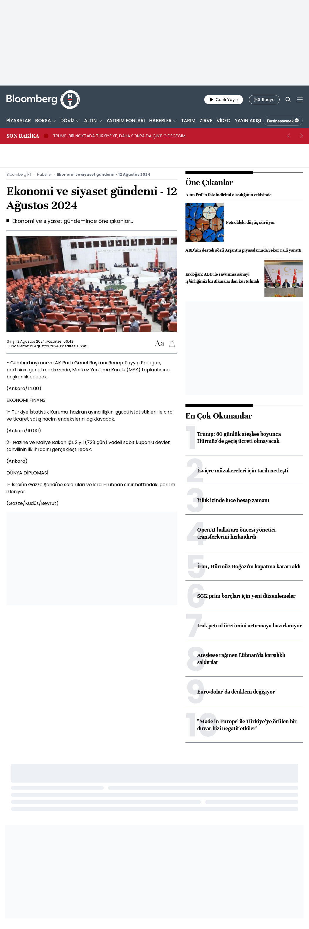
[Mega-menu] (300, 99)
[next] (301, 135)
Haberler (44, 174)
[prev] (288, 135)
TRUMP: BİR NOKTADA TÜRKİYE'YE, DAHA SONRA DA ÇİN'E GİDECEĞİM (119, 136)
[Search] (288, 99)
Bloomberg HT (19, 174)
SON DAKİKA (22, 136)
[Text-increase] (159, 343)
